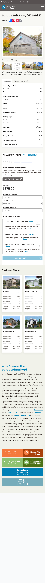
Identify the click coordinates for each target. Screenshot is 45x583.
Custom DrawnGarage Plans (22, 472)
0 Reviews (17, 162)
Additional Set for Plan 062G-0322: (19, 223)
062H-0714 (8, 331)
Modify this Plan (13, 179)
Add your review (26, 162)
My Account (14, 1)
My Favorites (22, 1)
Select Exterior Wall (9, 207)
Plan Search (38, 410)
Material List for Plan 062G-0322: (19, 234)
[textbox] (22, 197)
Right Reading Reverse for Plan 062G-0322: (19, 246)
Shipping (16, 81)
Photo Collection (12, 413)
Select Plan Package (10, 194)
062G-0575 (31, 291)
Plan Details (7, 81)
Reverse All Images (10, 60)
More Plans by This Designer (32, 155)
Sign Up (7, 1)
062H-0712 (30, 331)
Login (2, 1)
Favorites (37, 413)
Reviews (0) (25, 81)
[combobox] (22, 197)
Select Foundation (9, 201)
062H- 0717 (8, 291)
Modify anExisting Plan (22, 482)
